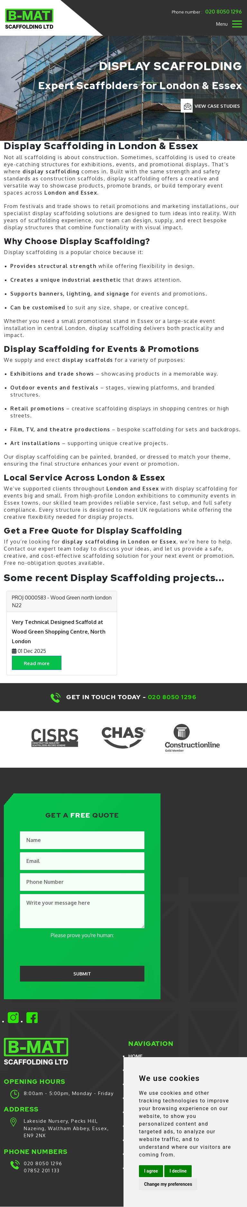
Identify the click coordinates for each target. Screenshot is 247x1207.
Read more (38, 663)
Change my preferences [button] (168, 1184)
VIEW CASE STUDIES (216, 106)
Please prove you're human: (82, 935)
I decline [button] (178, 1171)
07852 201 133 (42, 1171)
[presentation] (69, 951)
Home (135, 1056)
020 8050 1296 (224, 11)
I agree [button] (151, 1171)
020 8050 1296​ (173, 697)
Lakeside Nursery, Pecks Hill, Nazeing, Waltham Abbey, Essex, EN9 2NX (66, 1129)
